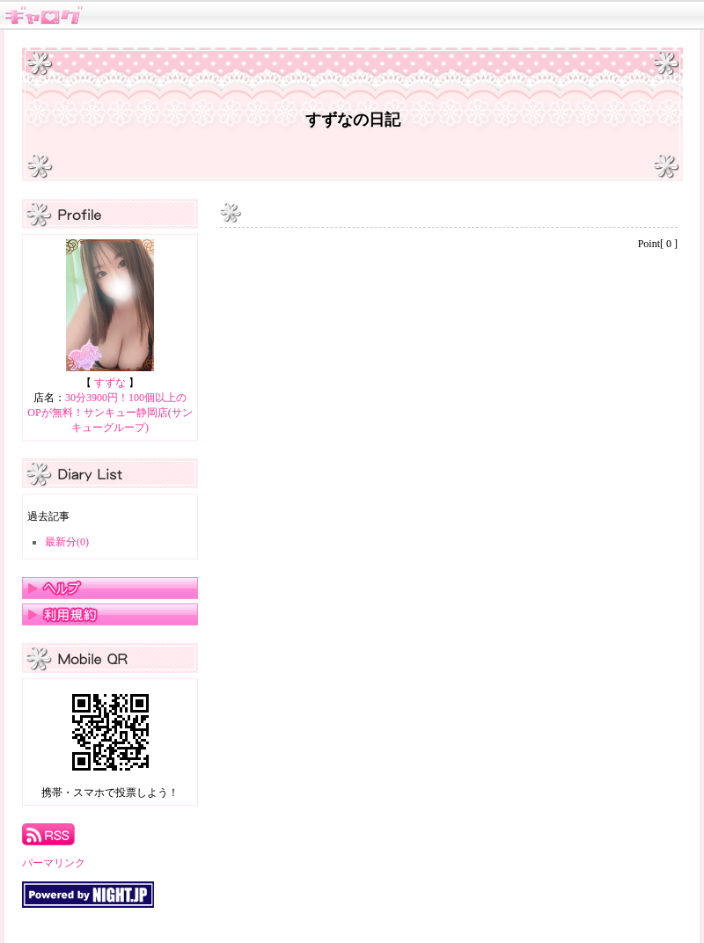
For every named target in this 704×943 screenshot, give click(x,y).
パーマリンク (53, 863)
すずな (110, 382)
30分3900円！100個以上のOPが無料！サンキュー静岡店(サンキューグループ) (109, 412)
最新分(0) (67, 542)
